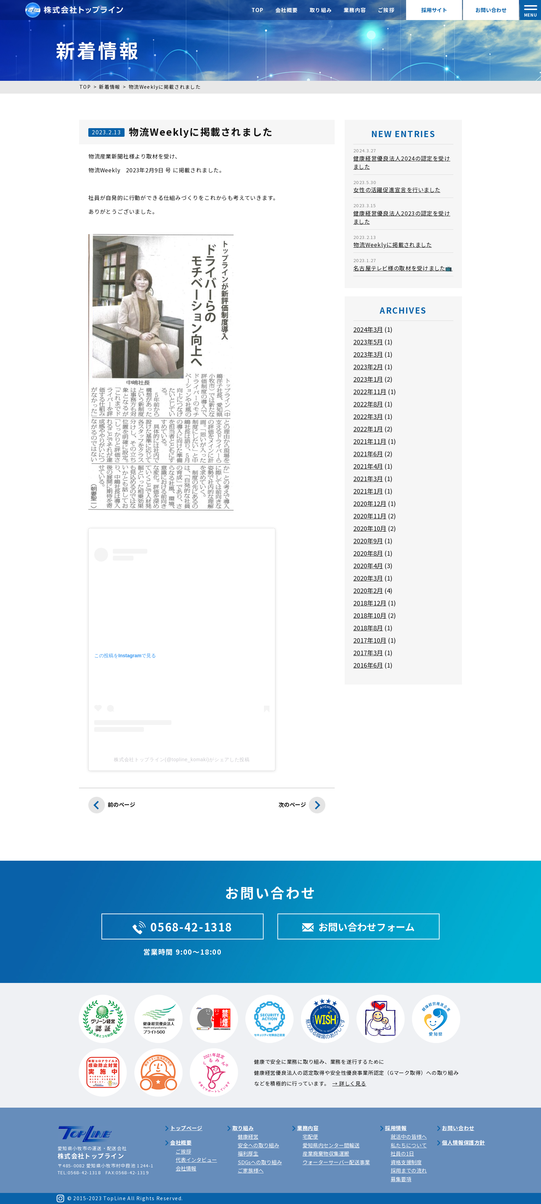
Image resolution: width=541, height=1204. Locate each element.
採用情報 (395, 1127)
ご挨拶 (386, 9)
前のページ (111, 806)
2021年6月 (368, 453)
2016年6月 (368, 664)
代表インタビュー (196, 1159)
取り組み (320, 9)
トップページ (186, 1127)
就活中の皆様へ (409, 1136)
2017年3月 (368, 652)
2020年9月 (368, 540)
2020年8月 (368, 552)
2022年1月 (368, 428)
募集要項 (401, 1179)
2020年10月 (369, 528)
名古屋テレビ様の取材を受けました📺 (403, 268)
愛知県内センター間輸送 (331, 1145)
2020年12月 (369, 503)
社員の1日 (402, 1153)
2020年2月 (368, 590)
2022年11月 (369, 391)
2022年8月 (368, 403)
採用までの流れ (409, 1170)
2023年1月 (368, 378)
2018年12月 (369, 602)
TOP (258, 9)
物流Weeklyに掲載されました (392, 244)
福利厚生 (248, 1153)
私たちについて (409, 1145)
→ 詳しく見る (349, 1083)
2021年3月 (368, 478)
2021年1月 (368, 490)
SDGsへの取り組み (260, 1162)
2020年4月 (368, 565)
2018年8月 (368, 627)
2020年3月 (368, 577)
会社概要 (286, 9)
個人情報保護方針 (463, 1142)
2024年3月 (368, 329)
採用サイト (434, 9)
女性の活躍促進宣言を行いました (396, 189)
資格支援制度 (406, 1162)
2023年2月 (368, 366)
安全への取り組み (258, 1145)
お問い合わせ (490, 9)
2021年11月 (369, 441)
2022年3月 (368, 416)
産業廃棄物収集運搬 (326, 1153)
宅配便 (310, 1136)
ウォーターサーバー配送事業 (336, 1162)
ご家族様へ (251, 1170)
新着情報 (109, 86)
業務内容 (355, 9)
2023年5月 (368, 341)
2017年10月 (369, 640)
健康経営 (248, 1136)
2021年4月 (368, 465)
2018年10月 (369, 615)
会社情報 (186, 1168)
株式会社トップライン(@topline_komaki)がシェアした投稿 (181, 759)
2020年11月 (369, 515)
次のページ (301, 806)
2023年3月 (368, 354)
